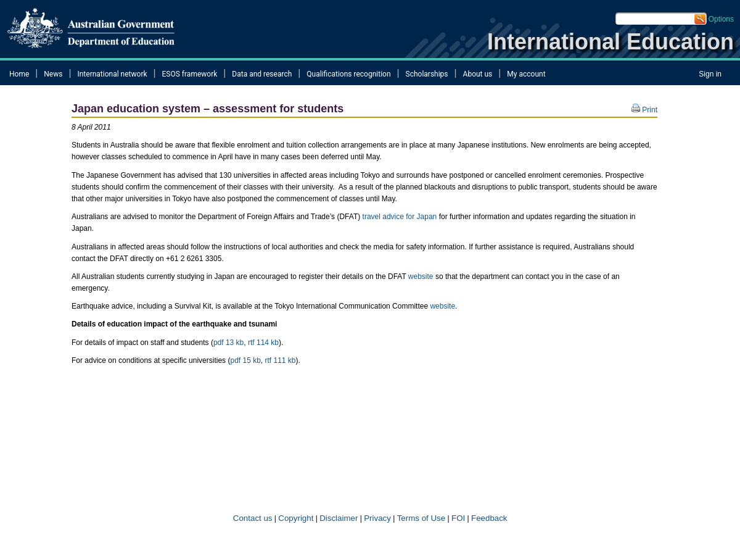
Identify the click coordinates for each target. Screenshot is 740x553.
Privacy (377, 518)
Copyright (295, 518)
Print (644, 110)
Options (721, 19)
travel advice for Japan (400, 216)
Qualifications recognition (348, 74)
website (421, 276)
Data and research (262, 74)
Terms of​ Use (421, 518)
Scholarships (427, 74)
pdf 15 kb (245, 360)
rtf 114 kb (263, 342)
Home (19, 74)
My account (526, 74)
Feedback (489, 518)
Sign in (710, 74)
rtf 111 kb (280, 360)
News (53, 74)
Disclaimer (338, 518)
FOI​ (458, 518)
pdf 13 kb (228, 342)
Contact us (251, 518)
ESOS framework (190, 74)
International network (112, 74)
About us (478, 74)
